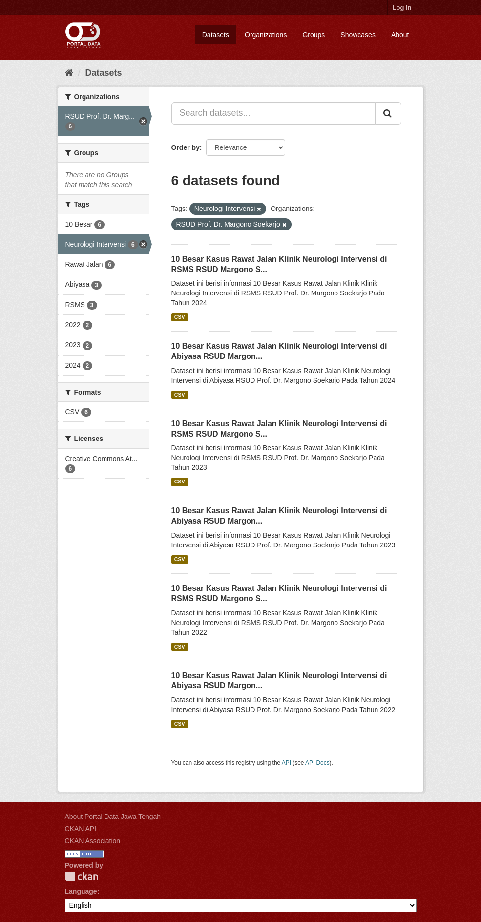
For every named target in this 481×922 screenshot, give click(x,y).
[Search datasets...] (273, 113)
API (286, 762)
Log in (402, 7)
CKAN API (81, 829)
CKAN (81, 876)
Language (81, 891)
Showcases (358, 35)
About (400, 35)
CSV (179, 317)
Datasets (215, 35)
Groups (313, 35)
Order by (185, 147)
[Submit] (388, 113)
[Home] (69, 73)
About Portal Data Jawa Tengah (113, 816)
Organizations (266, 35)
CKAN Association (93, 841)
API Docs (317, 762)
